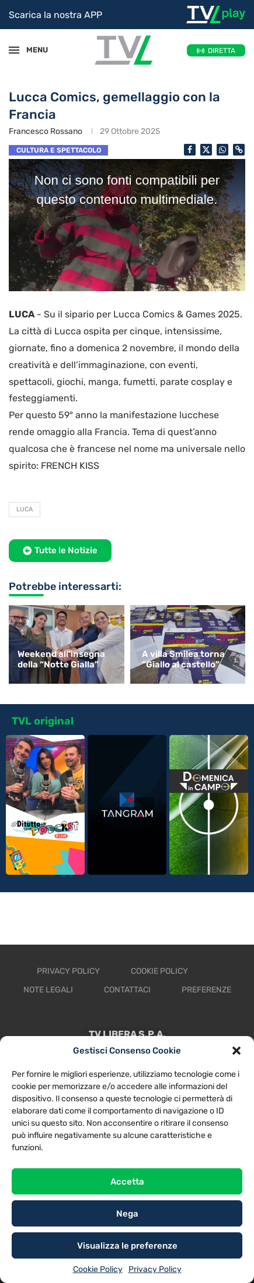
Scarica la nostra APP (55, 14)
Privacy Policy (155, 1269)
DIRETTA (221, 51)
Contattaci (127, 990)
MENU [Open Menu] (31, 49)
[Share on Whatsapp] (222, 149)
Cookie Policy (98, 1269)
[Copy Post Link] (239, 149)
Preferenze (206, 990)
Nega (127, 1213)
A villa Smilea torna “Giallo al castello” (183, 659)
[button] (236, 1050)
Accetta (127, 1181)
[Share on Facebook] (190, 149)
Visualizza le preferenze (127, 1245)
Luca (24, 509)
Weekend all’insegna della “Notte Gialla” (61, 659)
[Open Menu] (14, 50)
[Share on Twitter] (206, 149)
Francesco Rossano (45, 131)
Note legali (48, 990)
